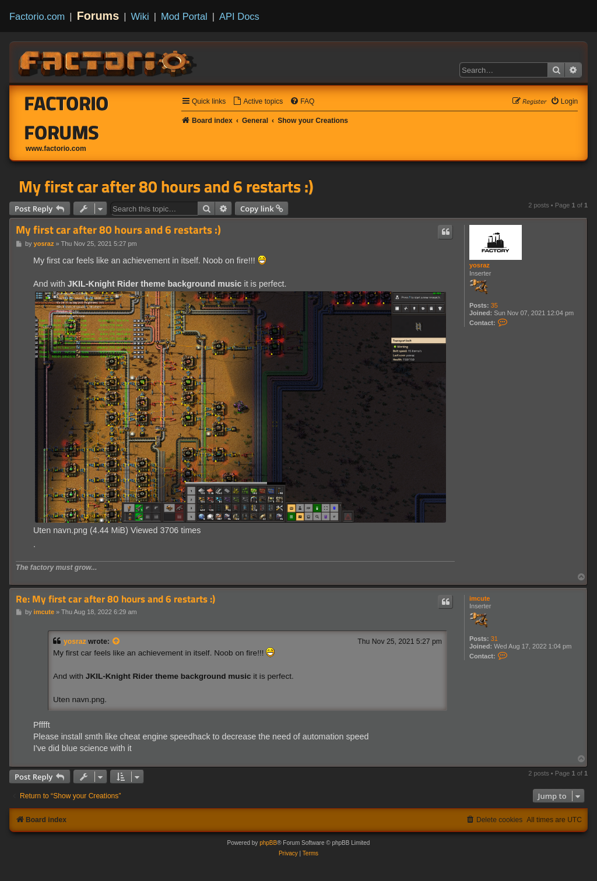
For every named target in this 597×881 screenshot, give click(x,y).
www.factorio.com (56, 149)
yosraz (479, 265)
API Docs (239, 16)
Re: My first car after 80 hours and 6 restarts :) (115, 599)
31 (494, 638)
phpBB (268, 843)
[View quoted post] (116, 641)
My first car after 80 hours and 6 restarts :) (166, 186)
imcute (479, 598)
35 (494, 305)
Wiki (140, 16)
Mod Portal (184, 16)
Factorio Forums (66, 118)
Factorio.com (37, 16)
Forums (98, 15)
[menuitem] (258, 102)
